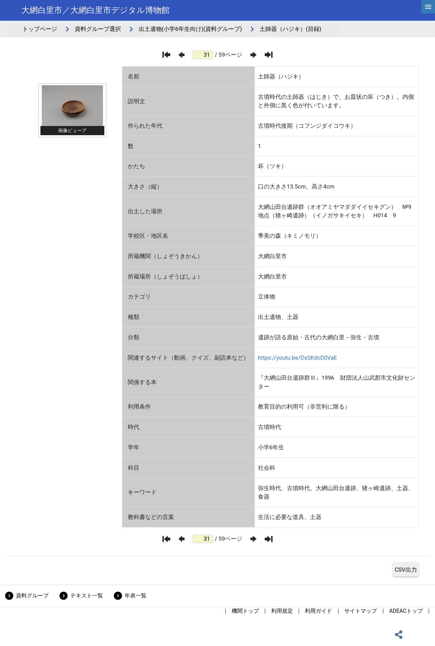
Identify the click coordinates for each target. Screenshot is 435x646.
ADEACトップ (406, 611)
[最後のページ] (269, 55)
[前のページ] (181, 55)
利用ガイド (318, 611)
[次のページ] (253, 55)
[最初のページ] (166, 55)
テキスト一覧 (86, 595)
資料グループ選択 (98, 28)
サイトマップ (360, 611)
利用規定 (282, 611)
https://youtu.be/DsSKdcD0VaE (297, 357)
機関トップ (245, 611)
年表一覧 (135, 595)
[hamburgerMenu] (428, 7)
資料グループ (32, 595)
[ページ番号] (203, 55)
